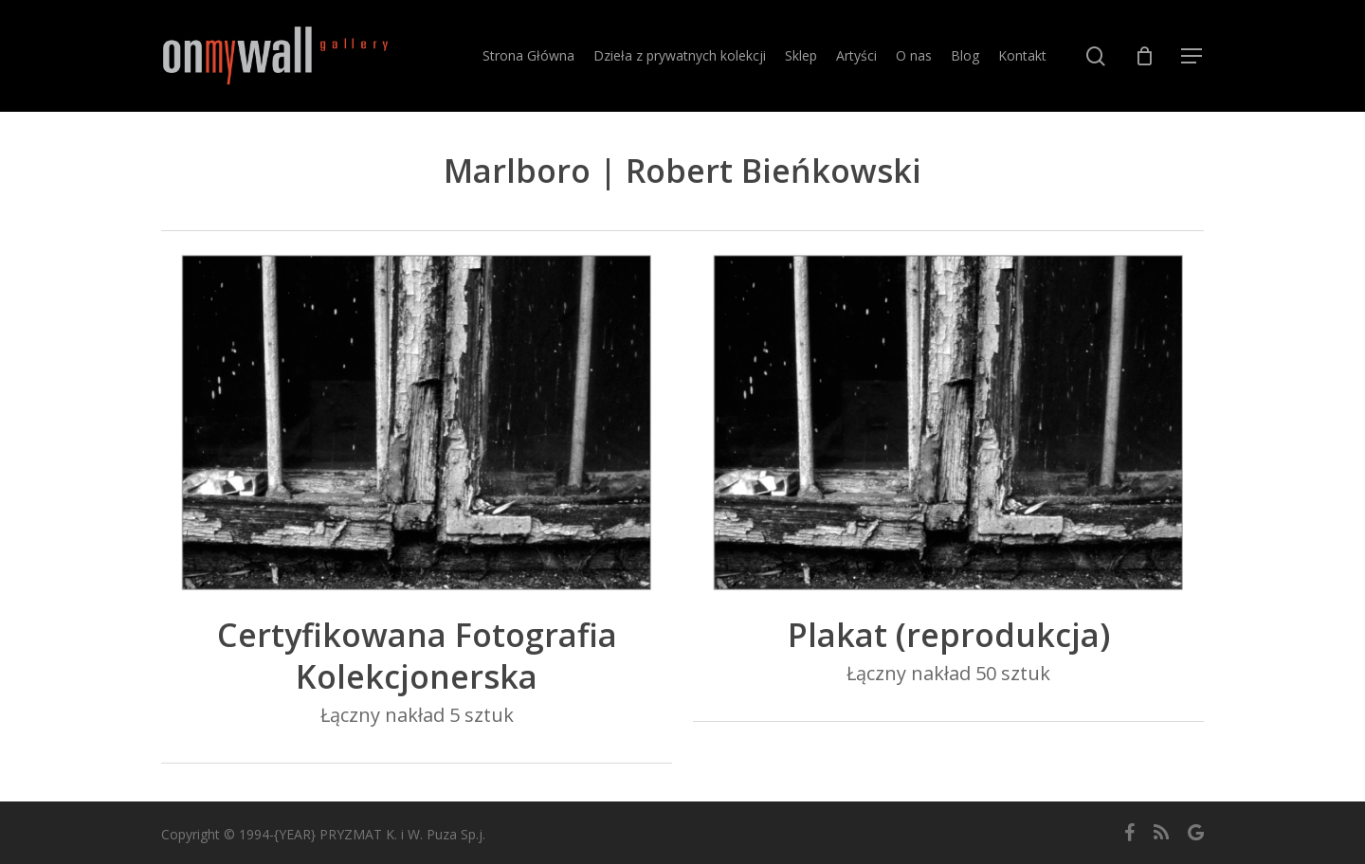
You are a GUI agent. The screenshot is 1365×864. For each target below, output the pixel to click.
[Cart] (1144, 55)
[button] (1192, 56)
